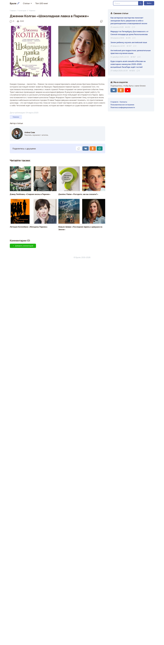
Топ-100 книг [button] (41, 3)
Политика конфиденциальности (123, 107)
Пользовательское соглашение (122, 104)
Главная (13, 10)
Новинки (32, 10)
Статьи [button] (26, 3)
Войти (149, 3)
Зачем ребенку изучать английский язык (129, 42)
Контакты (123, 102)
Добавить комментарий (23, 246)
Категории (22, 10)
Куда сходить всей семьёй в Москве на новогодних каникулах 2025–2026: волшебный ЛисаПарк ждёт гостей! (128, 64)
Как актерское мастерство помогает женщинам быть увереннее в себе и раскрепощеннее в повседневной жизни (129, 20)
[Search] (125, 3)
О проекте (114, 102)
